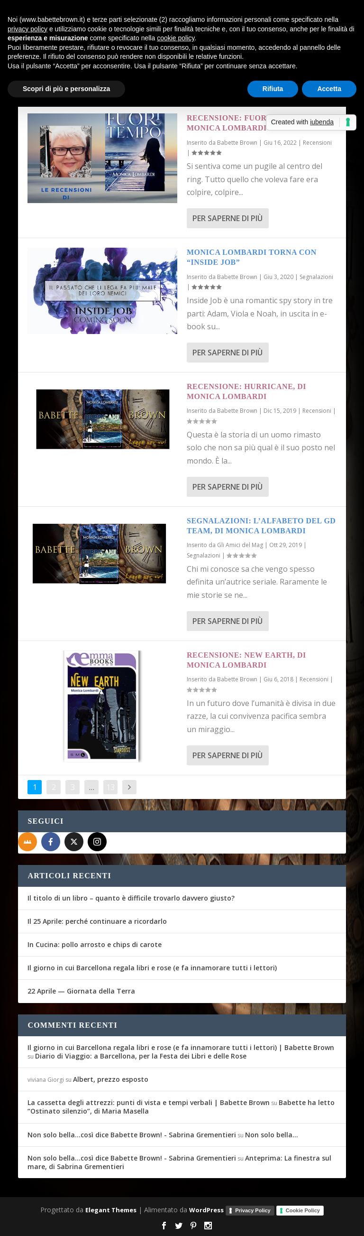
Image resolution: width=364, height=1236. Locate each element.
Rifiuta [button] (273, 89)
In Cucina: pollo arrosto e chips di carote (94, 944)
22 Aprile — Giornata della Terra (81, 990)
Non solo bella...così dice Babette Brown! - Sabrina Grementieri (131, 1134)
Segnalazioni (316, 277)
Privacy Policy (253, 1210)
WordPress (206, 1210)
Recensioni (317, 143)
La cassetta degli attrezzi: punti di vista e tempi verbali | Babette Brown (148, 1102)
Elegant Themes (110, 1210)
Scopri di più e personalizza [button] (66, 89)
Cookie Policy (303, 1210)
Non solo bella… (271, 1134)
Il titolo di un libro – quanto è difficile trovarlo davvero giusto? (131, 897)
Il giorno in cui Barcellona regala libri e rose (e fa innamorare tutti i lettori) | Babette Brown (180, 1047)
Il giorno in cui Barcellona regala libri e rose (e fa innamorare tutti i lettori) (152, 967)
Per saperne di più (227, 218)
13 (110, 787)
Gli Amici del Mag (240, 545)
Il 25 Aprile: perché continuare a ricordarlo (97, 921)
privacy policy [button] (27, 29)
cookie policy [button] (175, 38)
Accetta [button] (329, 89)
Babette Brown (237, 143)
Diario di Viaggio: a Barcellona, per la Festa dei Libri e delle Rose (140, 1055)
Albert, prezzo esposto (110, 1079)
